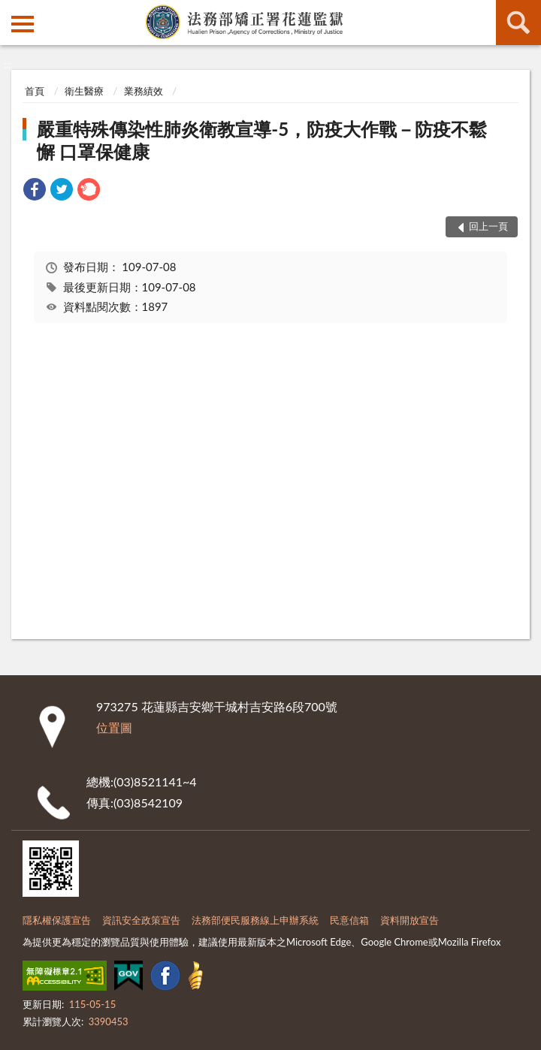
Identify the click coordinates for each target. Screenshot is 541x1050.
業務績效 (143, 91)
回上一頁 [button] (488, 226)
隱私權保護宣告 (57, 920)
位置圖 (114, 727)
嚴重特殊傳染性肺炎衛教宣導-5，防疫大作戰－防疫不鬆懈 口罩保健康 (262, 140)
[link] (34, 191)
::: (12, 11)
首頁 (34, 91)
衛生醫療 (84, 91)
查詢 (518, 22)
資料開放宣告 (409, 920)
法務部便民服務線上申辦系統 (255, 920)
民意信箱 (349, 920)
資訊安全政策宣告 (141, 920)
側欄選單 (22, 24)
